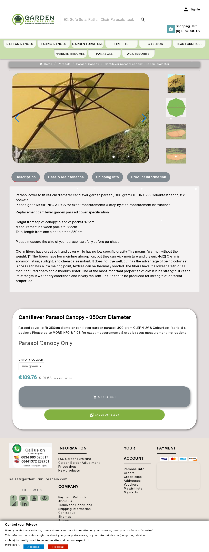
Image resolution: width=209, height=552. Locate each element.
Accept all (34, 546)
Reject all (58, 546)
